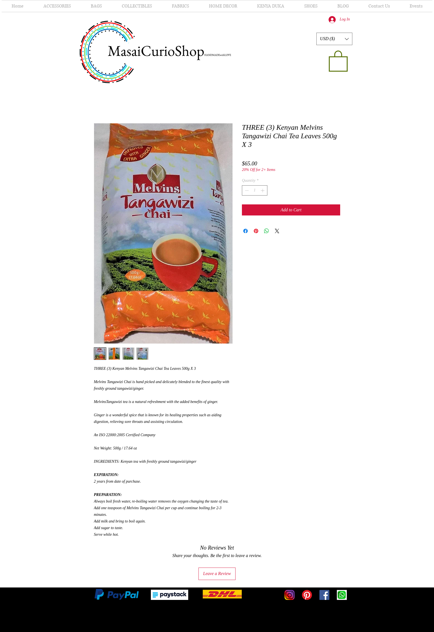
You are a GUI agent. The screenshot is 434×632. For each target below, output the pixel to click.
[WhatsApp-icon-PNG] (342, 595)
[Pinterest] (307, 595)
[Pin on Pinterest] (256, 231)
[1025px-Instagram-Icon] (289, 595)
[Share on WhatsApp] (266, 231)
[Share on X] (277, 231)
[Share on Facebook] (245, 231)
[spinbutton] (255, 190)
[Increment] (263, 190)
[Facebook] (324, 595)
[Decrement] (246, 190)
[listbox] (334, 39)
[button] (334, 39)
